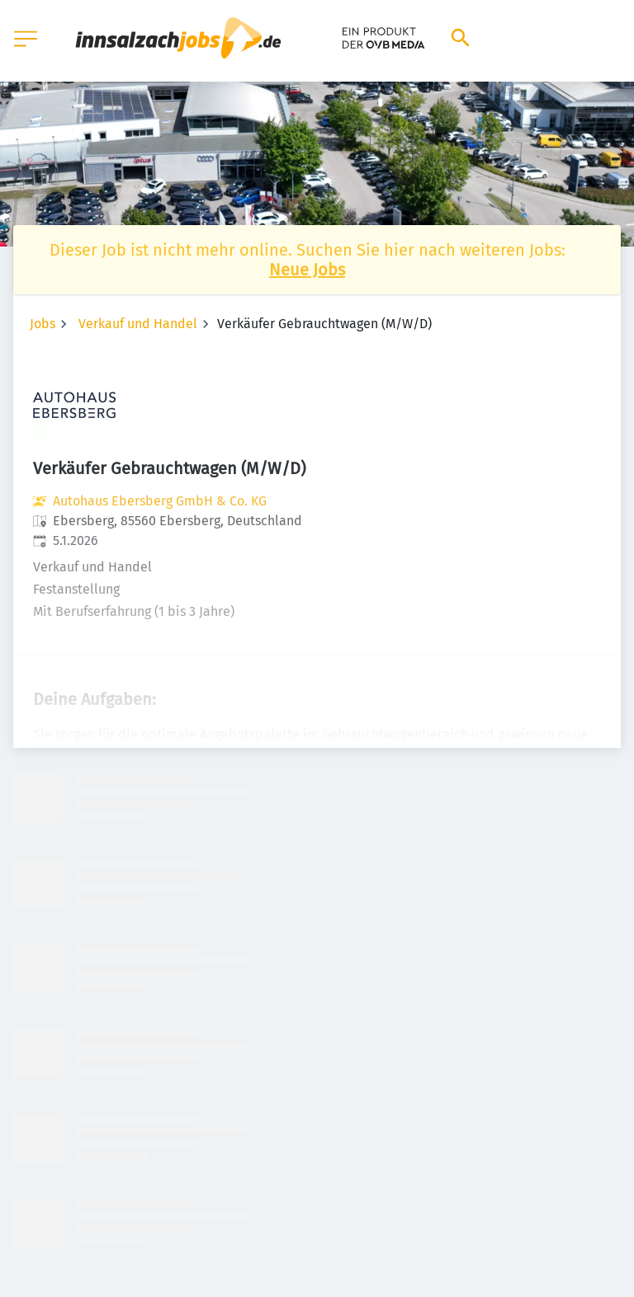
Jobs (42, 323)
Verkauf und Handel (137, 323)
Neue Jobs (307, 270)
